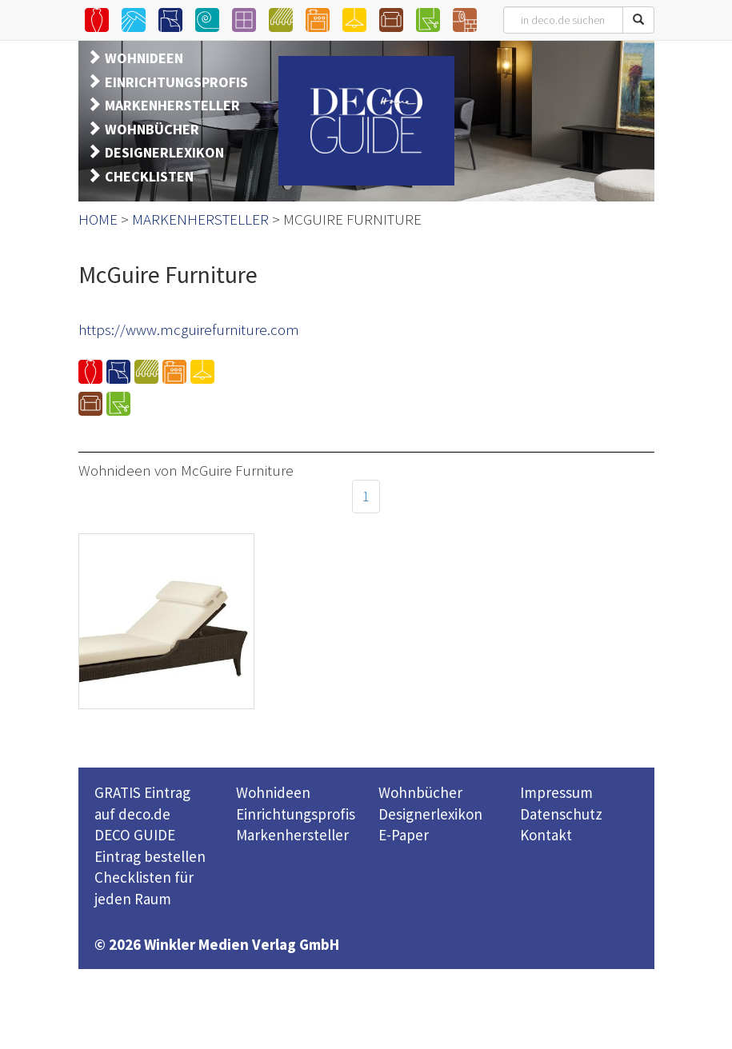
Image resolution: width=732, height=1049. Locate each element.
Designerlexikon (430, 814)
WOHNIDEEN (144, 58)
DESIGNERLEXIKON (164, 152)
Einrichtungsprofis (295, 814)
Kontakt (546, 834)
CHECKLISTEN (149, 176)
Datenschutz (561, 814)
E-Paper (403, 834)
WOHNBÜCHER (152, 129)
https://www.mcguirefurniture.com (188, 329)
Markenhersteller (292, 834)
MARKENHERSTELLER (172, 105)
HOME (98, 219)
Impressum (556, 792)
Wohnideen (273, 792)
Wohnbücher (420, 792)
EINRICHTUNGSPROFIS (176, 82)
